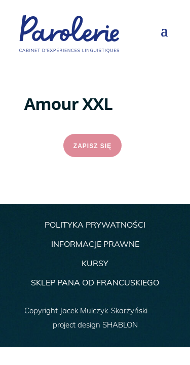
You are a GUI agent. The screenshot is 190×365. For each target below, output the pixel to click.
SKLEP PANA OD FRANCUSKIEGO (95, 282)
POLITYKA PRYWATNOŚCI (95, 225)
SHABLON (120, 325)
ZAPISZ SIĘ (92, 146)
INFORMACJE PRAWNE (95, 244)
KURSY (95, 263)
